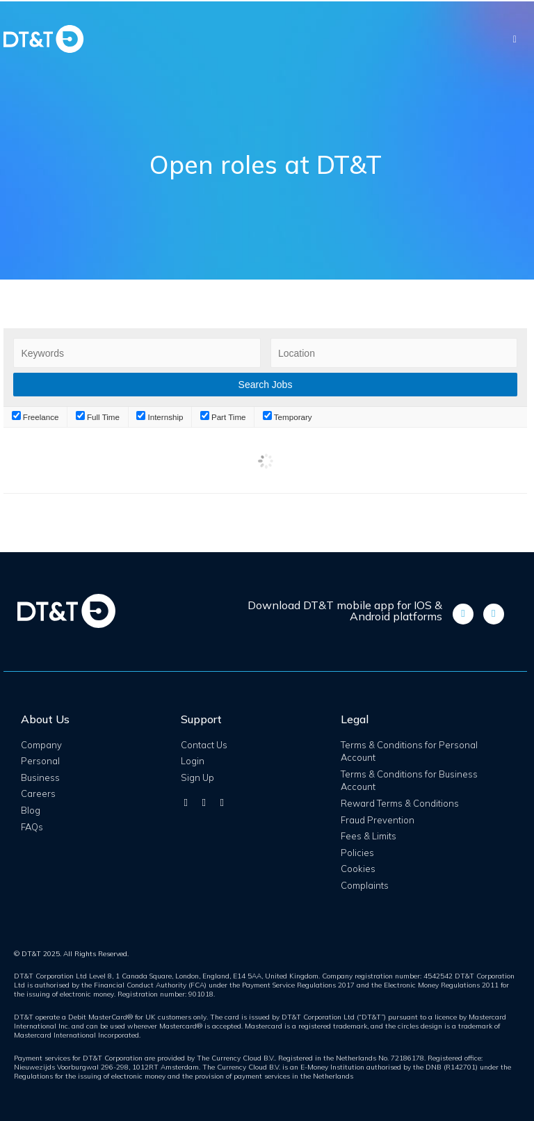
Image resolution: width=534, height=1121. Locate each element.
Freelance (35, 416)
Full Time (98, 416)
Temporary (287, 416)
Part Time (223, 416)
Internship (159, 416)
